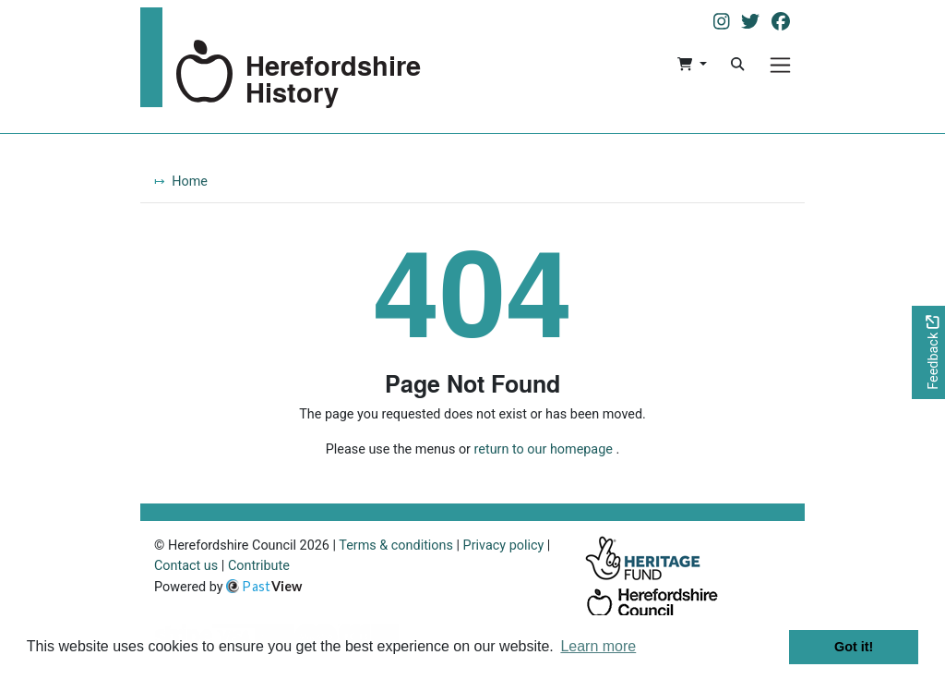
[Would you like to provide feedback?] (928, 352)
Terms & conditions (396, 545)
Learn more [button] (598, 646)
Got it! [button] (853, 646)
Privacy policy (503, 545)
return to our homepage (543, 449)
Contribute (259, 566)
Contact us (186, 566)
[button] (691, 64)
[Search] (737, 64)
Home (190, 181)
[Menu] (780, 65)
